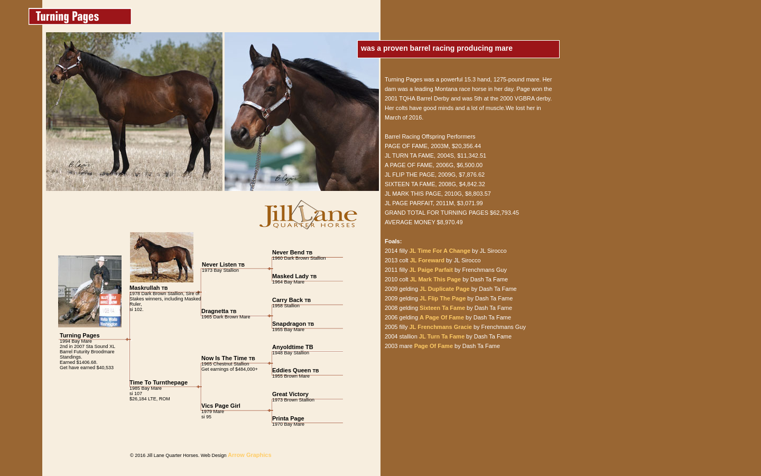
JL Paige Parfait (430, 270)
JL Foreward (426, 260)
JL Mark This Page (435, 279)
